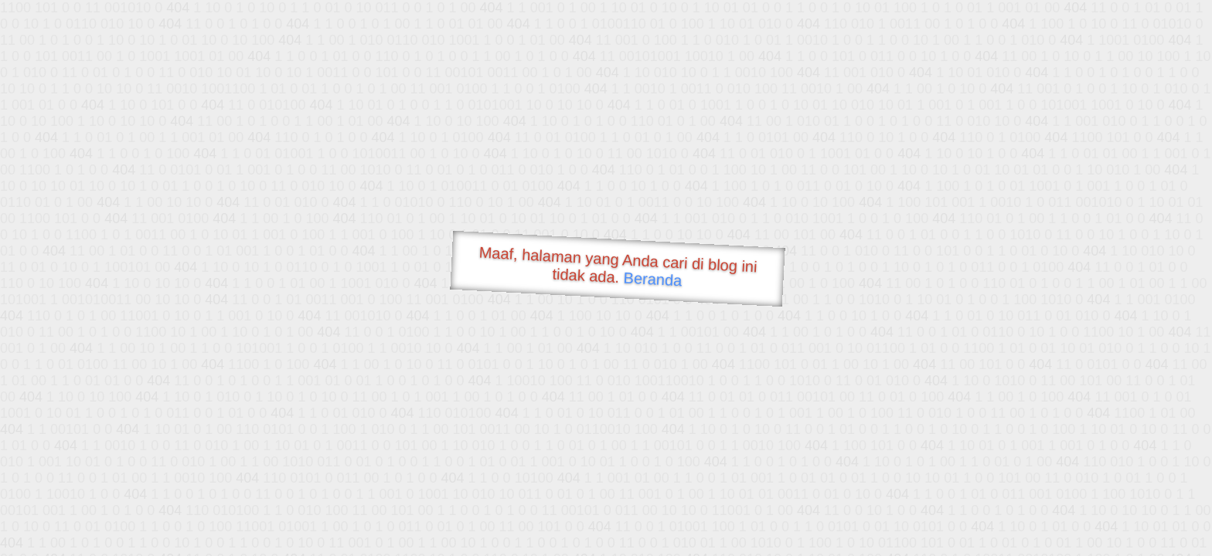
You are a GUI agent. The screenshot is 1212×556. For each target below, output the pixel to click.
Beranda (653, 279)
